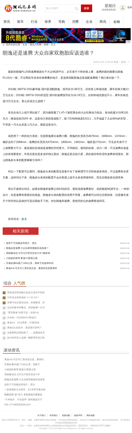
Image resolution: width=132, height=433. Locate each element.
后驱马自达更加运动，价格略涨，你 (26, 302)
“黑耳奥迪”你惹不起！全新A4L (23, 312)
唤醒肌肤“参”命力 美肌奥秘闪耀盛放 (23, 394)
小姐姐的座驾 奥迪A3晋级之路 (22, 258)
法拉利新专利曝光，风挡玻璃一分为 (26, 307)
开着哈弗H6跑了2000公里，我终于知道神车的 (29, 263)
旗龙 (24, 219)
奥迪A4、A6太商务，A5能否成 (23, 322)
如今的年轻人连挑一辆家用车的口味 (26, 337)
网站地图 (91, 415)
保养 (48, 21)
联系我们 (54, 415)
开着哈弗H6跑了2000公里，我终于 (22, 364)
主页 (24, 44)
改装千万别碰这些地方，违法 (21, 243)
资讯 (6, 21)
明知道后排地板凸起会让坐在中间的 (26, 292)
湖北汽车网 (35, 44)
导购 (61, 21)
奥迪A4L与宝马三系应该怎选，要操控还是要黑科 (31, 268)
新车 (20, 21)
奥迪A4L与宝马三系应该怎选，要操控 (24, 359)
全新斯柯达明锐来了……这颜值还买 (26, 332)
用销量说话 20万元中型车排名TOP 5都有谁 (28, 253)
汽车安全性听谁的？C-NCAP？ (23, 297)
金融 (116, 21)
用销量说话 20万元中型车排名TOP (22, 374)
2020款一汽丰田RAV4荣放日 (22, 317)
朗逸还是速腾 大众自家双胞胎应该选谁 (24, 379)
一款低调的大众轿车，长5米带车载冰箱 (24, 389)
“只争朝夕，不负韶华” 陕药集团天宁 (23, 399)
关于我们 (41, 415)
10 (4, 338)
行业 (34, 21)
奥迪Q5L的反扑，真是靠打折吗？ (24, 327)
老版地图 (66, 415)
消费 (75, 21)
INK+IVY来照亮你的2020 (17, 404)
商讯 (103, 21)
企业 (89, 21)
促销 (46, 44)
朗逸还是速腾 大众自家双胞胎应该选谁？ (27, 248)
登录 (129, 7)
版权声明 (78, 415)
